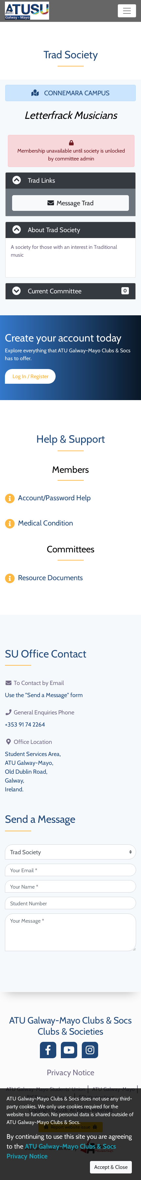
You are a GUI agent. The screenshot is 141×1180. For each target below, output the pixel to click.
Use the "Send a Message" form (44, 695)
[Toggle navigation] (127, 10)
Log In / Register (30, 376)
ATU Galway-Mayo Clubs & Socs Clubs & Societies (70, 1026)
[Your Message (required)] (70, 932)
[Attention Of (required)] (70, 851)
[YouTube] (70, 1052)
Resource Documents (50, 577)
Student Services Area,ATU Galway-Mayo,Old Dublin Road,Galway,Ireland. (33, 771)
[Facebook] (50, 1052)
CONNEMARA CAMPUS (70, 93)
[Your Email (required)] (70, 870)
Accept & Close (111, 1167)
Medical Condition (45, 523)
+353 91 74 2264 (25, 724)
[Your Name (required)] (70, 886)
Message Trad (70, 203)
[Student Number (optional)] (70, 903)
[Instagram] (91, 1052)
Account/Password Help (54, 497)
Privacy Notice (70, 1072)
